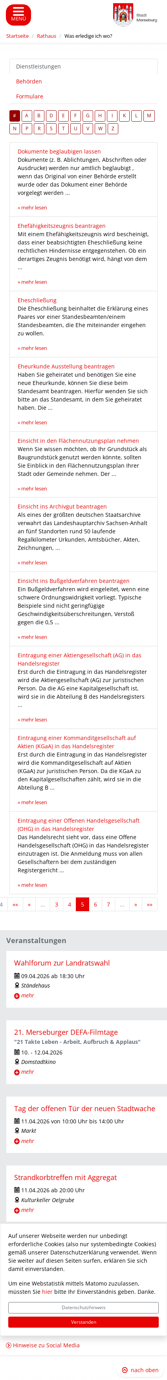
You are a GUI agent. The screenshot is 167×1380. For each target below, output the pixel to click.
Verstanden (83, 1322)
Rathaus (46, 36)
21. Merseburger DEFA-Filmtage (66, 1032)
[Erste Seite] (15, 904)
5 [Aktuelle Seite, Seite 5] (82, 904)
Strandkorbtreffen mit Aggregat (65, 1177)
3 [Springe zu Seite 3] (56, 904)
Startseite (17, 36)
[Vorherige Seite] (29, 904)
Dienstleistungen (38, 66)
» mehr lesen (32, 207)
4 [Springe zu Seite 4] (69, 904)
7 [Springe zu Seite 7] (108, 904)
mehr (27, 995)
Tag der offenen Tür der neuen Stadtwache (84, 1108)
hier (47, 1291)
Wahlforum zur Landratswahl (62, 962)
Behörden (29, 81)
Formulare (29, 96)
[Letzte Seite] (150, 904)
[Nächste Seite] (135, 904)
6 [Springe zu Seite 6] (95, 904)
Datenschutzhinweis (84, 1307)
